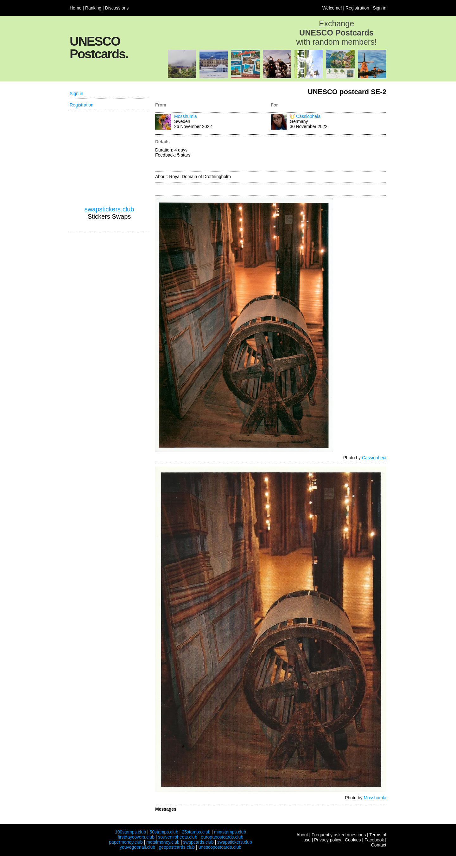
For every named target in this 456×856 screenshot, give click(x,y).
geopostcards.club (177, 847)
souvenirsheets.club (177, 837)
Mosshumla (185, 116)
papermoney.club (125, 842)
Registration (357, 7)
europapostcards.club (222, 837)
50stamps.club (163, 831)
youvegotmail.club (137, 847)
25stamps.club (196, 831)
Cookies (353, 839)
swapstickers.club (109, 209)
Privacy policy (327, 839)
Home (75, 7)
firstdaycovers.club (136, 837)
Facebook (374, 839)
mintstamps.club (230, 831)
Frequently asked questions (339, 834)
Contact (378, 844)
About (302, 834)
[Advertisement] (328, 153)
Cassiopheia (308, 116)
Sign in (379, 7)
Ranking (93, 7)
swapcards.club (198, 842)
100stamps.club (130, 831)
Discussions (117, 7)
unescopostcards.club (220, 847)
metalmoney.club (163, 842)
